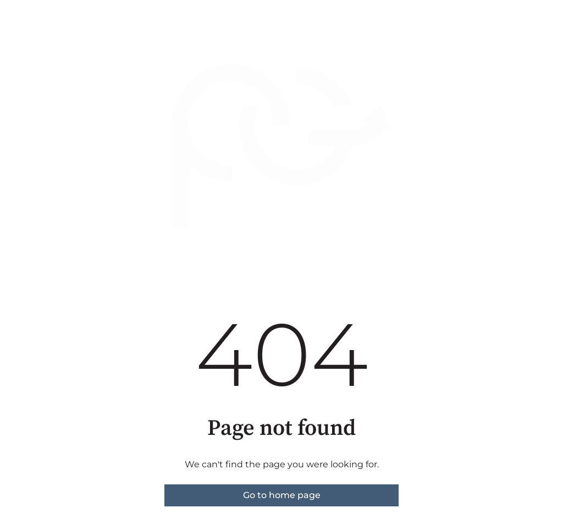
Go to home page (282, 495)
